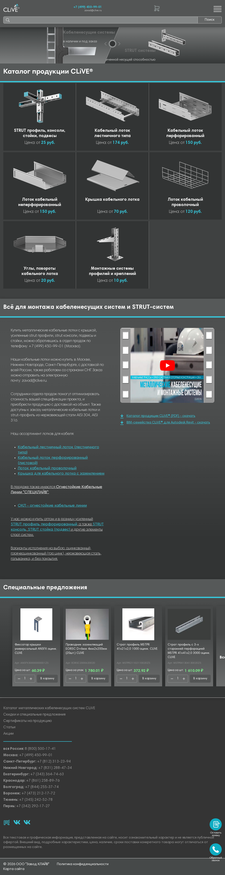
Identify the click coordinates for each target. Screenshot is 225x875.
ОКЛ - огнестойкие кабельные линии (52, 506)
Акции (8, 734)
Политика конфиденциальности (83, 864)
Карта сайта (13, 869)
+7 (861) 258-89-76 (43, 781)
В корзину (47, 678)
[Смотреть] (167, 365)
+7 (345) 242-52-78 (36, 800)
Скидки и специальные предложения (34, 715)
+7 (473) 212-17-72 (38, 793)
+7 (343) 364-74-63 (47, 774)
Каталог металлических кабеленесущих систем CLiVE (49, 708)
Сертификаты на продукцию (27, 721)
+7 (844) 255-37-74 (42, 787)
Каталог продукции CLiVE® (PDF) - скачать (157, 416)
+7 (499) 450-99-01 (87, 7)
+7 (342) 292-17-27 (33, 806)
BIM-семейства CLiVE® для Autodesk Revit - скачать (165, 423)
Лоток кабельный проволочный (47, 468)
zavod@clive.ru (93, 10)
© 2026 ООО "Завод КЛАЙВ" (26, 864)
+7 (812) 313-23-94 (54, 762)
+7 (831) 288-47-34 (55, 768)
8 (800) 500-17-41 (40, 749)
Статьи (9, 727)
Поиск (209, 20)
